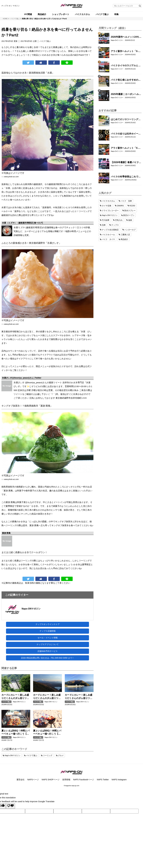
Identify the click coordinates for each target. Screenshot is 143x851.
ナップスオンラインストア (48, 624)
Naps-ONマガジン (31, 608)
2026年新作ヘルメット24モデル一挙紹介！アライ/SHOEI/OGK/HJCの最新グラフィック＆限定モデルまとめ (126, 37)
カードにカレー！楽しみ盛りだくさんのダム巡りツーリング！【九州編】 (15, 697)
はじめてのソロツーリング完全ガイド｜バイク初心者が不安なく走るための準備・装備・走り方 (126, 119)
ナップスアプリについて (48, 644)
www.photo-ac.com (11, 177)
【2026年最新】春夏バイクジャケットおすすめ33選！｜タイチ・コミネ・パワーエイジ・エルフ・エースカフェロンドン (126, 162)
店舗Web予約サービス (47, 651)
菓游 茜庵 (6, 533)
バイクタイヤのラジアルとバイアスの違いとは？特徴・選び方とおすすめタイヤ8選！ (126, 65)
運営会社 (20, 779)
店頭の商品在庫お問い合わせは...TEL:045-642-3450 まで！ (47, 658)
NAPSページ (33, 779)
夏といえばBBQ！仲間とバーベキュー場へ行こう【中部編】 (47, 732)
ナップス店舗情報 (48, 631)
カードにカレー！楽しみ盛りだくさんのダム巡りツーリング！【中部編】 (47, 697)
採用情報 (66, 779)
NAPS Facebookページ (83, 779)
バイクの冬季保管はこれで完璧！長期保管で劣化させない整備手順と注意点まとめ (126, 176)
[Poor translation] (10, 806)
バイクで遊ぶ (6, 702)
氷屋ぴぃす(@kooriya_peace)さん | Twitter (21, 378)
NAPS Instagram (119, 779)
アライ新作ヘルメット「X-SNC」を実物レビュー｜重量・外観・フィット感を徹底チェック (126, 51)
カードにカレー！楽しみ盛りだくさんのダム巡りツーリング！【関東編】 (78, 697)
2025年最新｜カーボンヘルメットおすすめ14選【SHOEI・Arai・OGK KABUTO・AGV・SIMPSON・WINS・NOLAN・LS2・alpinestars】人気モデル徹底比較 (126, 94)
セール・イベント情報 (48, 638)
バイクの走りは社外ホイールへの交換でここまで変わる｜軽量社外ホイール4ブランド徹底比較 (126, 133)
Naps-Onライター (117, 40)
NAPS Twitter (103, 779)
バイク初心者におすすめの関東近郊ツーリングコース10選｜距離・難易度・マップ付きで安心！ (126, 80)
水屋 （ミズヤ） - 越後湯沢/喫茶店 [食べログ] (22, 223)
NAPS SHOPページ (50, 779)
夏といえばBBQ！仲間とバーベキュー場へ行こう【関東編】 (15, 732)
